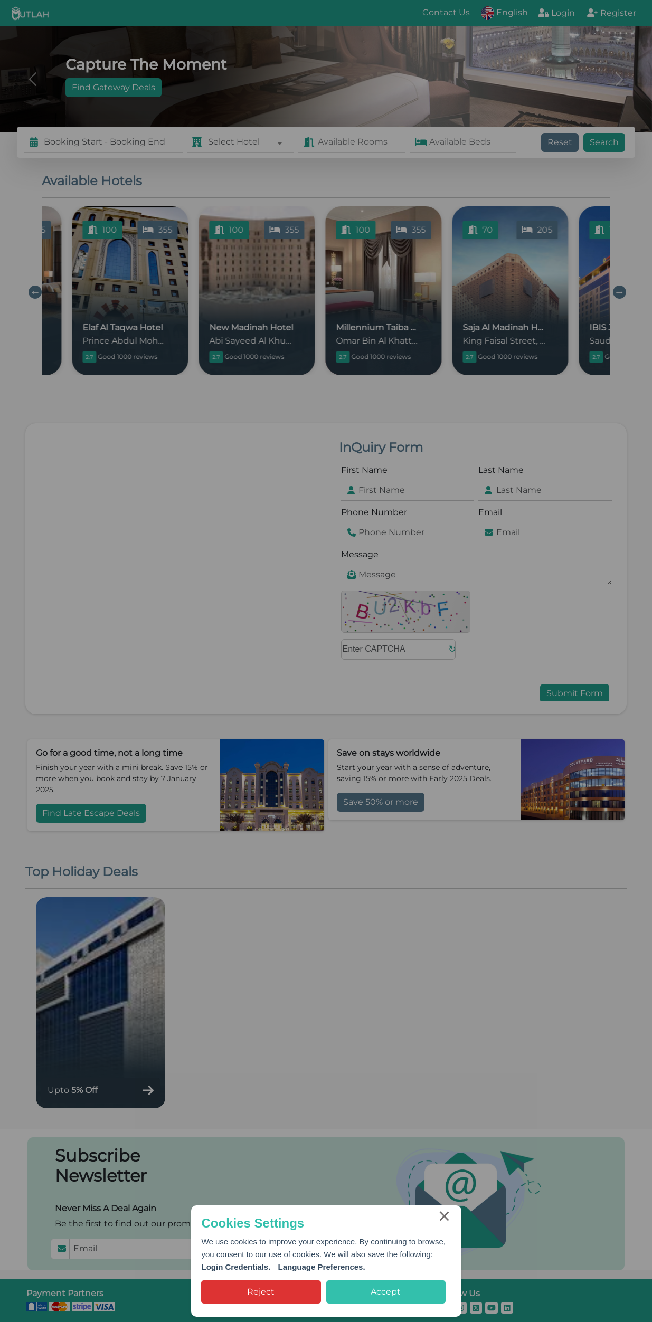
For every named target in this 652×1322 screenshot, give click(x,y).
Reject (261, 1292)
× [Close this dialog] (444, 1218)
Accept (386, 1292)
